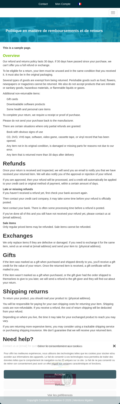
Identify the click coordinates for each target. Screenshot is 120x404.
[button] (114, 346)
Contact (43, 3)
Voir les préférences (60, 395)
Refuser (60, 384)
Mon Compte (62, 3)
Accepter (59, 374)
